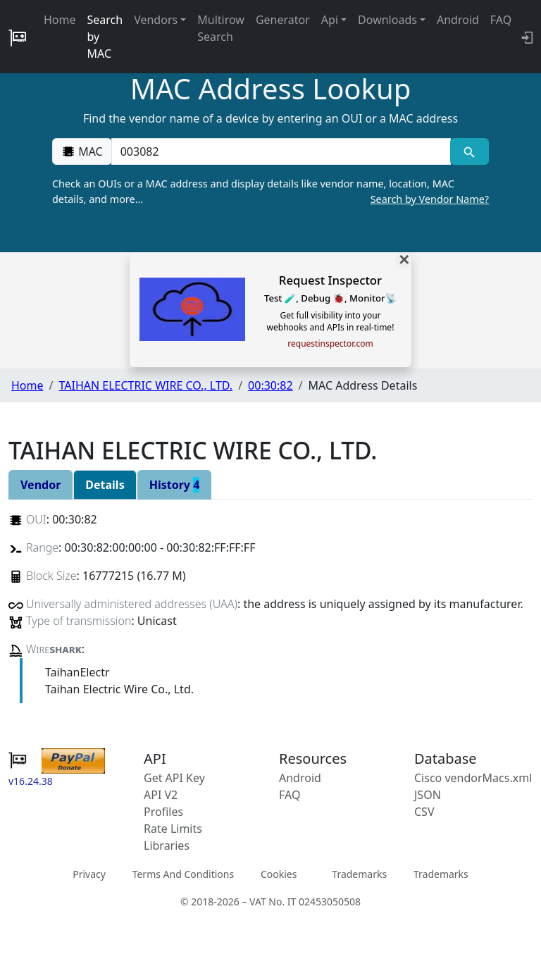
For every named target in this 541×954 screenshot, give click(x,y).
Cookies (279, 874)
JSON (427, 795)
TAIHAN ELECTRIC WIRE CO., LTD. (145, 385)
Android (458, 19)
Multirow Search (220, 28)
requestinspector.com (330, 343)
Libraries (166, 845)
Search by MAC (105, 36)
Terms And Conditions (183, 874)
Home (60, 19)
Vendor (40, 485)
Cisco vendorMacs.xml (473, 778)
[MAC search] (469, 151)
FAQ (500, 19)
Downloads (387, 19)
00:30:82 (270, 385)
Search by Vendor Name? (430, 199)
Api (329, 19)
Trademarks (359, 874)
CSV (424, 811)
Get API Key (174, 778)
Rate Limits (173, 828)
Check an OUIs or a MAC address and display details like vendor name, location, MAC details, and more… (270, 191)
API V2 (161, 795)
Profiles (163, 811)
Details (104, 485)
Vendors (156, 19)
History (174, 485)
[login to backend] (526, 36)
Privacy (89, 874)
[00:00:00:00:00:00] (281, 151)
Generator (283, 19)
